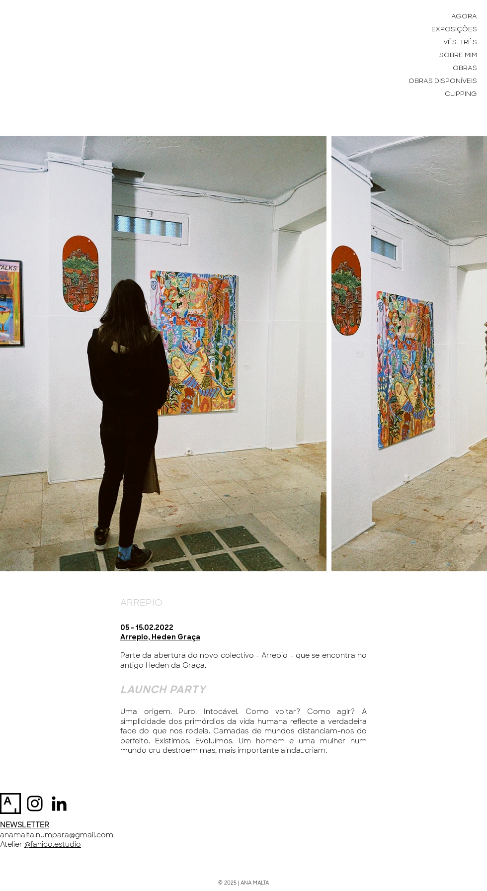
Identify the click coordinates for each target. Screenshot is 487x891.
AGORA (464, 16)
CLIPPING (461, 93)
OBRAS (465, 68)
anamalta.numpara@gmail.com (56, 834)
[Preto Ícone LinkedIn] (59, 803)
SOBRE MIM (458, 55)
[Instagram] (34, 803)
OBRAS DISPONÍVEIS (442, 81)
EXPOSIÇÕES (454, 29)
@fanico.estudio (52, 844)
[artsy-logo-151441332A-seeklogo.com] (10, 803)
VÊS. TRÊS (460, 42)
